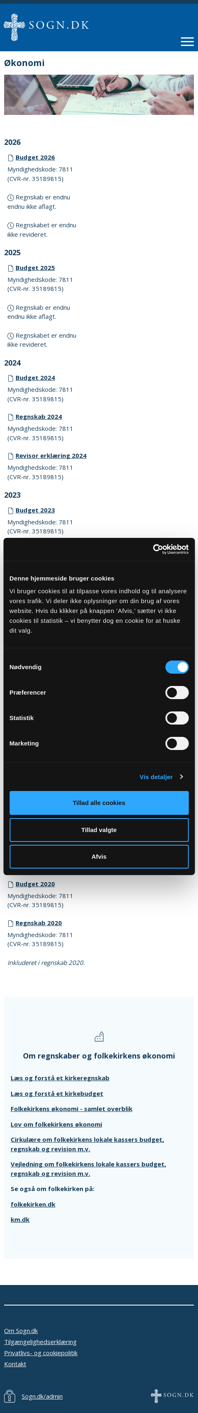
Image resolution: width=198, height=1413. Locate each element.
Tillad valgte (98, 829)
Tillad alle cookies (99, 802)
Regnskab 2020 (39, 923)
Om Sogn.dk (21, 1330)
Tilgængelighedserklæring (40, 1342)
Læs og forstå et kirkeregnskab (60, 1078)
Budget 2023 (35, 510)
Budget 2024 (35, 377)
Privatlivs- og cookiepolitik (40, 1353)
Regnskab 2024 (39, 416)
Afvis (99, 856)
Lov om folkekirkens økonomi (56, 1124)
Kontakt (15, 1364)
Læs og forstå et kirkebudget (57, 1093)
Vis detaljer (156, 776)
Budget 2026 (35, 157)
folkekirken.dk (33, 1204)
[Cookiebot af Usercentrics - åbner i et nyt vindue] (153, 549)
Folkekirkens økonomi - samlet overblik (71, 1108)
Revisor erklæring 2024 (51, 455)
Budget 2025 (35, 267)
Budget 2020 (35, 884)
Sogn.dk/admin (42, 1396)
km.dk (20, 1219)
